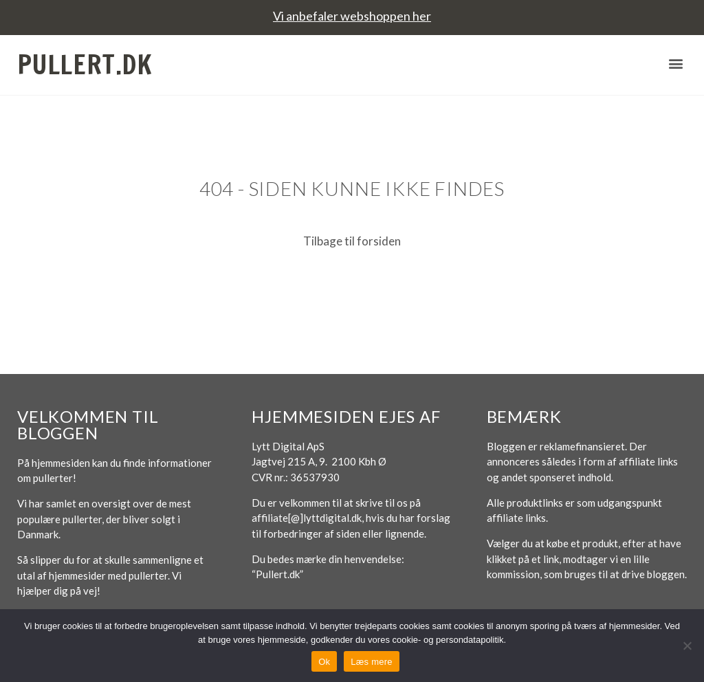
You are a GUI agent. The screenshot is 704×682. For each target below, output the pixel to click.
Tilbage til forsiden (352, 241)
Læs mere (372, 662)
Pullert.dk (85, 64)
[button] (675, 63)
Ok (324, 662)
